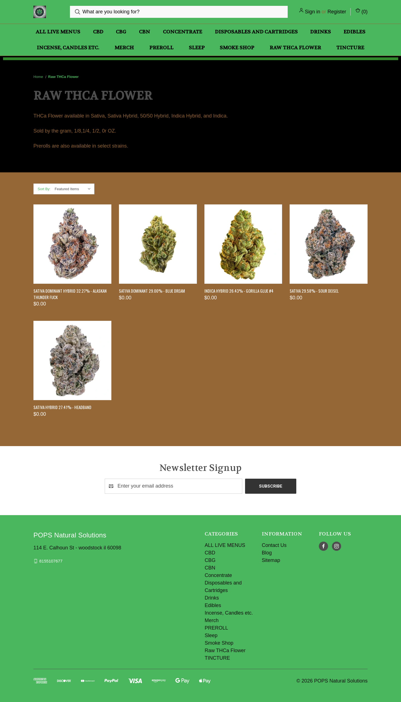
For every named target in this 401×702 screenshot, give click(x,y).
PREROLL (161, 48)
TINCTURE (350, 48)
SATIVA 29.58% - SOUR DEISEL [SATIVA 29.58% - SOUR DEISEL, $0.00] (314, 291)
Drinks (320, 32)
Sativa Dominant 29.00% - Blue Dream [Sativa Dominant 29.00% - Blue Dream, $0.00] (152, 291)
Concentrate (182, 32)
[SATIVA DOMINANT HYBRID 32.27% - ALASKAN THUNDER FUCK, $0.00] (72, 244)
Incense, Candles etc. (68, 48)
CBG (121, 32)
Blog (267, 553)
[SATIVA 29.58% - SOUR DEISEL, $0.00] (328, 244)
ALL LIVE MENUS (58, 32)
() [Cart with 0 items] (362, 11)
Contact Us (274, 545)
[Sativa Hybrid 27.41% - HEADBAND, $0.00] (72, 360)
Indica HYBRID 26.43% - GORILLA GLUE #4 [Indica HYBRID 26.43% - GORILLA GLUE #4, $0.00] (238, 291)
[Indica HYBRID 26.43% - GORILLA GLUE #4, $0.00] (243, 244)
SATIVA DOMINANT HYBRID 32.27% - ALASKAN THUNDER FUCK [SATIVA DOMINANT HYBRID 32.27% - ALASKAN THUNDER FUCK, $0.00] (70, 294)
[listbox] (74, 189)
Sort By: (44, 189)
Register (336, 11)
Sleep (197, 48)
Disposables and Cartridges (256, 32)
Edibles (354, 32)
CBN (144, 32)
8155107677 (50, 561)
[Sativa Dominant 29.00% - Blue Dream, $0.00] (158, 244)
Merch (124, 48)
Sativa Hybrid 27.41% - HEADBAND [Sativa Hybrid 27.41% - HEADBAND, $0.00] (62, 407)
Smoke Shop (237, 48)
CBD (98, 32)
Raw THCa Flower (295, 48)
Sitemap (271, 560)
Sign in (312, 11)
